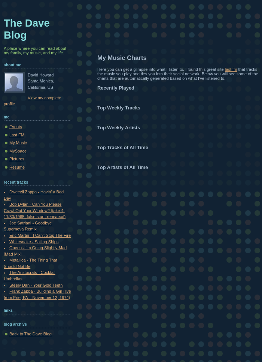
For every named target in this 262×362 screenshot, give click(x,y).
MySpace (18, 151)
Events (15, 126)
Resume (17, 167)
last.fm (231, 69)
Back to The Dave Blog (30, 334)
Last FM (16, 135)
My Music (18, 143)
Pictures (16, 159)
